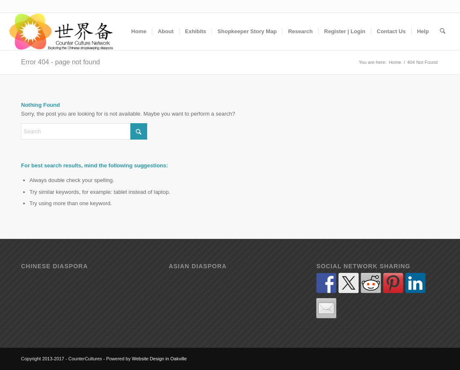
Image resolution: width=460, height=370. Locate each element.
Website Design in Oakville (159, 358)
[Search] (442, 31)
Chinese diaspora (54, 266)
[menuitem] (139, 31)
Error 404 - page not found (60, 62)
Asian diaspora (198, 266)
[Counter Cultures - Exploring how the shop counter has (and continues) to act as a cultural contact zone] (61, 31)
